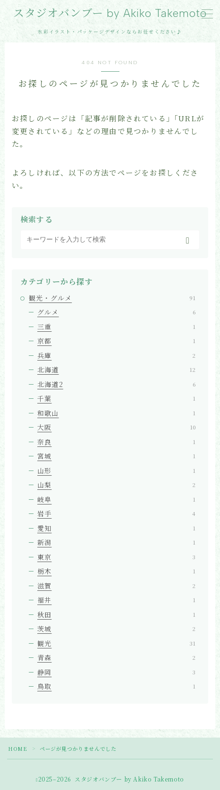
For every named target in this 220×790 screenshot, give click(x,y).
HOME (17, 748)
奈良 (116, 441)
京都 (116, 340)
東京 (116, 557)
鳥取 (116, 686)
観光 (116, 643)
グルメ (116, 312)
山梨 (116, 484)
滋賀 (116, 585)
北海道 (116, 369)
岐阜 (116, 499)
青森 (116, 657)
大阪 (116, 427)
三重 (116, 326)
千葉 (116, 398)
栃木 (116, 571)
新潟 (116, 542)
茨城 (116, 628)
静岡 (116, 672)
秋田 (116, 614)
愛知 (116, 528)
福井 (116, 600)
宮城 (116, 456)
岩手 (116, 513)
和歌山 (116, 413)
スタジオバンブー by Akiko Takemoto (110, 13)
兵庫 (116, 355)
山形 (116, 470)
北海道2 (116, 384)
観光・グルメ (112, 298)
